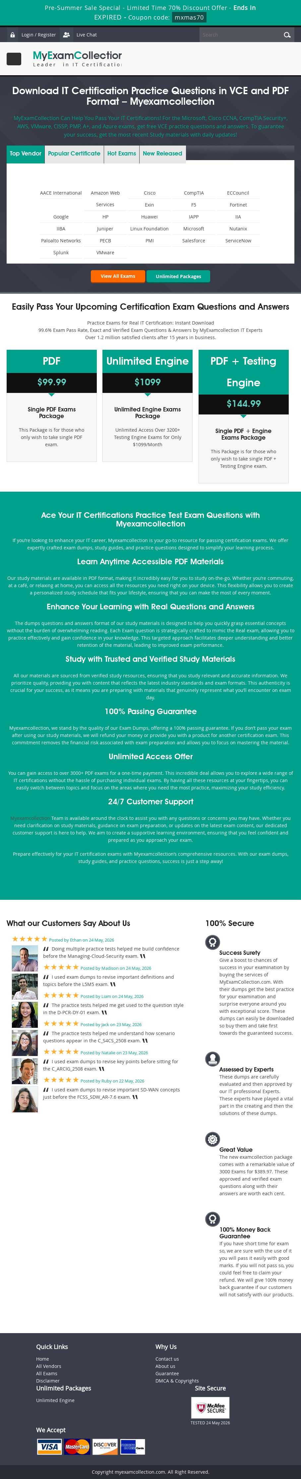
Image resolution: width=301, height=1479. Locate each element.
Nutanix (238, 228)
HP (105, 217)
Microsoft (193, 228)
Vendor (25, 154)
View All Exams (117, 276)
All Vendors (48, 1366)
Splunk (61, 252)
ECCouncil (238, 193)
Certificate (74, 154)
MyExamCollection (78, 58)
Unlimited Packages (178, 276)
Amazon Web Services (105, 199)
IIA (238, 217)
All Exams (46, 1374)
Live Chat (78, 34)
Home (42, 1359)
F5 (193, 205)
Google (61, 217)
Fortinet (238, 205)
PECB (105, 240)
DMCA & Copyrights (177, 1381)
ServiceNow (238, 240)
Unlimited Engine (55, 1400)
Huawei (149, 217)
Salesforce (193, 240)
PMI (150, 240)
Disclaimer (48, 1381)
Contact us (167, 1359)
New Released (162, 154)
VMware (105, 252)
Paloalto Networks (61, 240)
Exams (121, 154)
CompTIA (194, 193)
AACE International (61, 193)
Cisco (149, 193)
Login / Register (31, 34)
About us (165, 1366)
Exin (149, 205)
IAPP (194, 217)
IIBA (61, 228)
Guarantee (167, 1374)
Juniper (105, 228)
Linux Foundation (149, 228)
